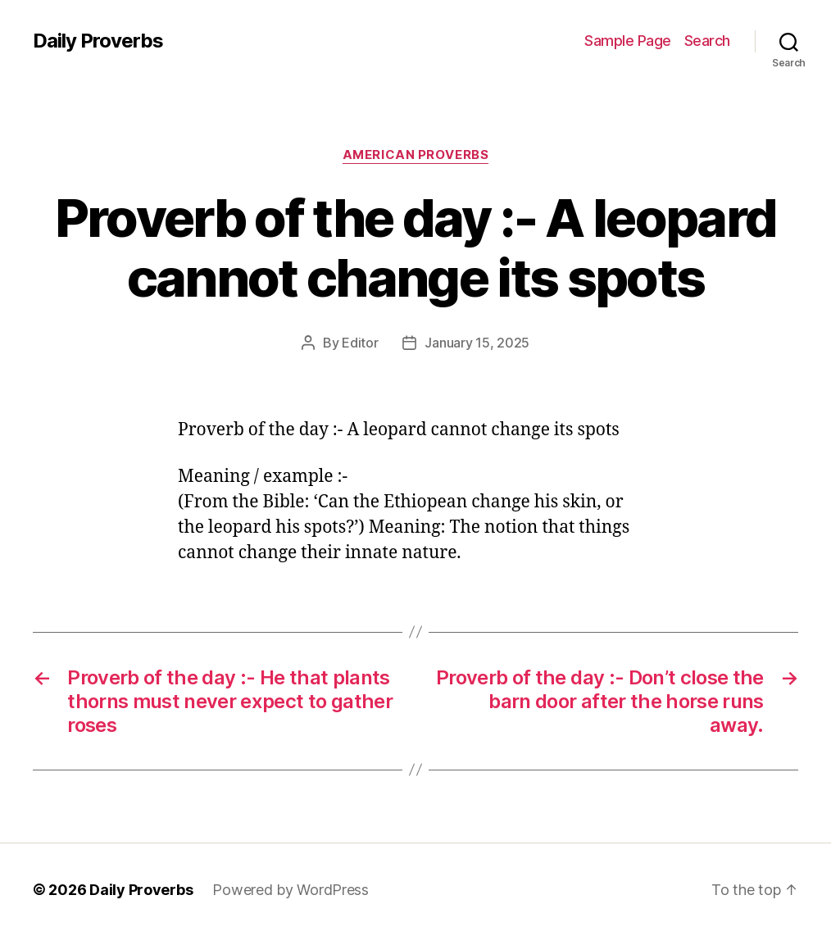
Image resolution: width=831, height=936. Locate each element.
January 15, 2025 (477, 342)
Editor (360, 342)
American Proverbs (415, 155)
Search (707, 40)
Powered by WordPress (290, 889)
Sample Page (627, 40)
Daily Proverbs (98, 41)
